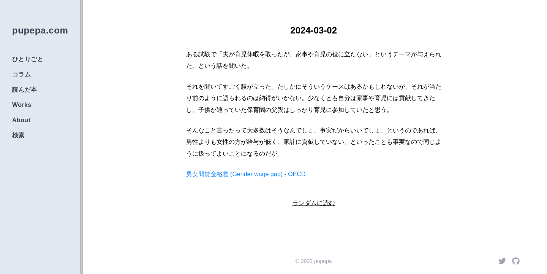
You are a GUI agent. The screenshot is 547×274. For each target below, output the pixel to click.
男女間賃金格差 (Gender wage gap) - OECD (246, 174)
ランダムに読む (313, 203)
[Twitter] (502, 261)
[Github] (516, 261)
